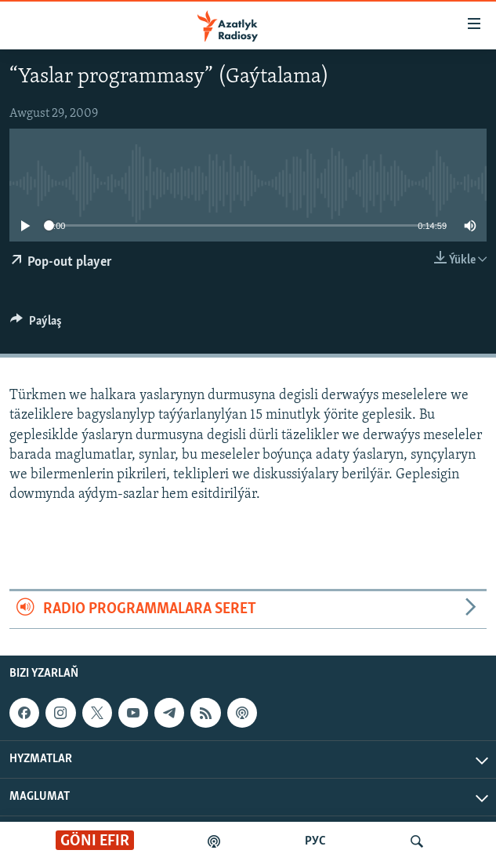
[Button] (36, 325)
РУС (315, 841)
